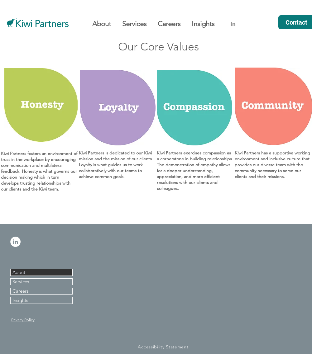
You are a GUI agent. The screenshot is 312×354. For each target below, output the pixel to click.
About (18, 272)
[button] (102, 21)
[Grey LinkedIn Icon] (233, 24)
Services (20, 282)
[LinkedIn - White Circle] (15, 242)
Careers (20, 291)
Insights (20, 300)
